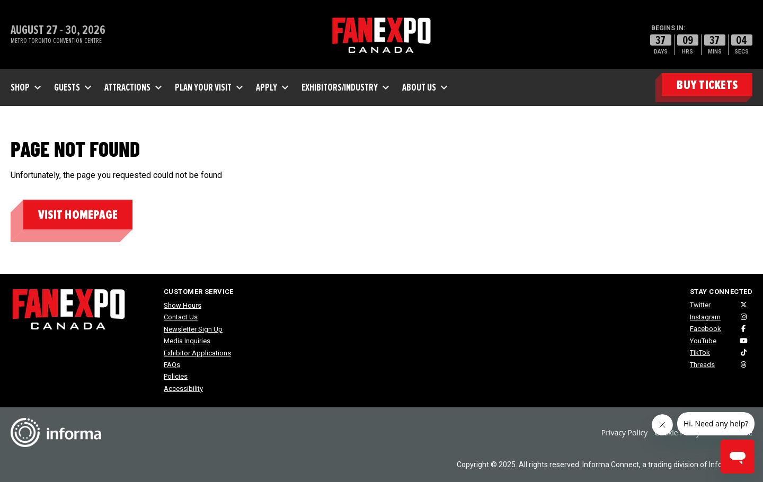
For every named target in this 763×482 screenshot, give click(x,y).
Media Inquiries (187, 341)
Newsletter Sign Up (193, 329)
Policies (176, 376)
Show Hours (182, 305)
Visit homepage (78, 214)
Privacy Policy (624, 432)
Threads (702, 365)
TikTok (700, 352)
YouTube (703, 341)
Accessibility (183, 388)
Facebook (705, 329)
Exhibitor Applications (197, 353)
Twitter (700, 305)
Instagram (705, 317)
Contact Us (181, 317)
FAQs (172, 365)
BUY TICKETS (707, 85)
